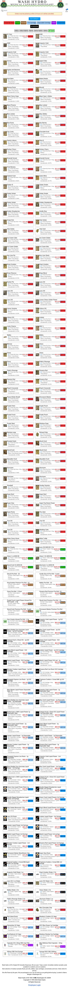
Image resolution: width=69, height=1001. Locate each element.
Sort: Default (34, 19)
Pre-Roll (23, 23)
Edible (54, 23)
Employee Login (34, 985)
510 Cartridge (31, 23)
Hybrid (31, 30)
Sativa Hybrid (38, 30)
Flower (18, 23)
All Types (51, 30)
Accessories (34, 26)
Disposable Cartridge (43, 23)
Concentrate (61, 23)
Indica (16, 30)
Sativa (45, 30)
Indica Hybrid (24, 30)
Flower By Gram (9, 23)
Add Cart (30, 36)
